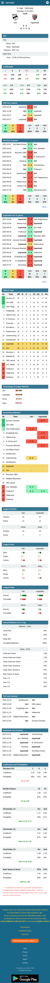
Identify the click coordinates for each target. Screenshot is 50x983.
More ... (45, 207)
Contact (25, 963)
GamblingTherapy (25, 931)
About (25, 959)
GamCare (25, 934)
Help (25, 948)
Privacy (25, 952)
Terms (25, 956)
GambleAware (25, 927)
